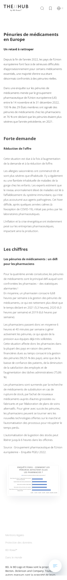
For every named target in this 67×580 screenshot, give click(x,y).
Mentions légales (14, 535)
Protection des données (18, 542)
